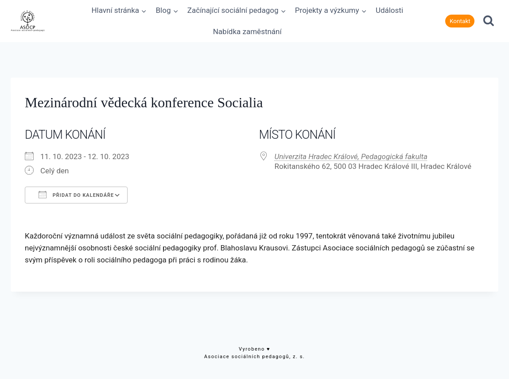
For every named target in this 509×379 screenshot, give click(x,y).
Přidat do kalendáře (76, 195)
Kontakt (460, 20)
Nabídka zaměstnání (247, 31)
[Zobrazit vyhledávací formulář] (488, 21)
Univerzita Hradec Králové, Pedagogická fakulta (351, 156)
